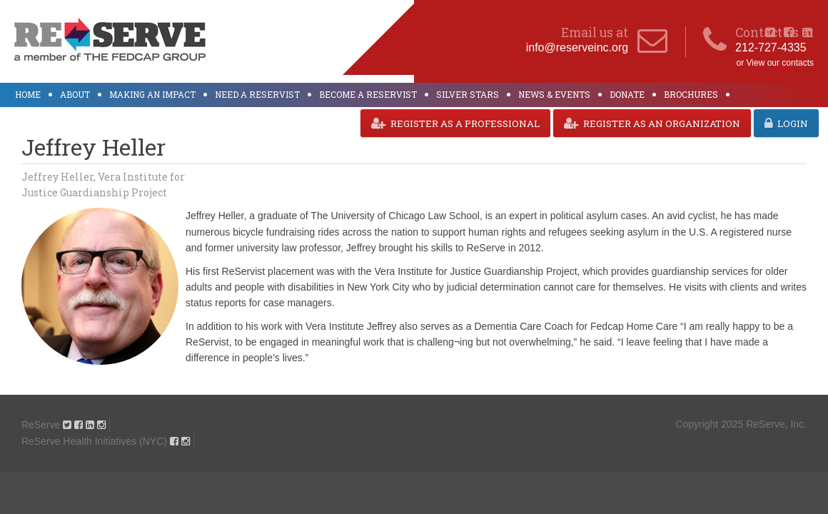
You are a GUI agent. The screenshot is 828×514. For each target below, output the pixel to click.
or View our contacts (775, 63)
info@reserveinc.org (577, 47)
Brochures (691, 94)
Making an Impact (152, 94)
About (75, 94)
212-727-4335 (771, 47)
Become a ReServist (368, 94)
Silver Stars (467, 94)
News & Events (554, 94)
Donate (627, 94)
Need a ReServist (257, 94)
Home (28, 94)
